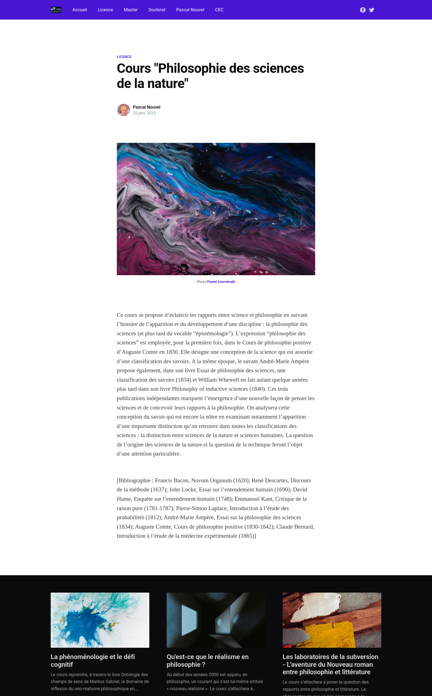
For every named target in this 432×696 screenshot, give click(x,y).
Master (130, 9)
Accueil (79, 9)
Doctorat (156, 9)
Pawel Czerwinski (221, 282)
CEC (219, 9)
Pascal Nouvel (190, 9)
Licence (105, 9)
